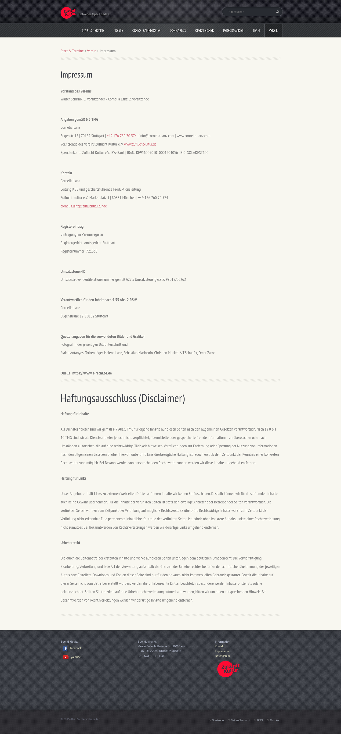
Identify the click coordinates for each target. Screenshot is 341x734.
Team (256, 30)
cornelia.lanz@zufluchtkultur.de (84, 206)
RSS (260, 720)
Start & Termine (93, 30)
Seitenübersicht (240, 720)
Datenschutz (223, 656)
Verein (273, 30)
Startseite (218, 720)
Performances (233, 30)
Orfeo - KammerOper (146, 30)
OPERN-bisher (204, 30)
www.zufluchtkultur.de (140, 144)
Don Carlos (178, 30)
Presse (118, 30)
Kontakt (220, 646)
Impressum (222, 651)
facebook (76, 648)
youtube (72, 657)
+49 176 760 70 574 (122, 135)
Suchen (276, 11)
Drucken (275, 720)
